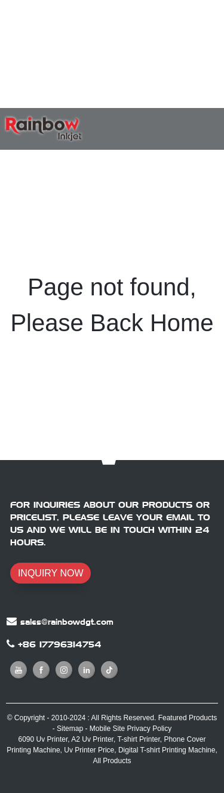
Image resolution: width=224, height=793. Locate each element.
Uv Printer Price (89, 750)
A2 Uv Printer (92, 739)
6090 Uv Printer (43, 739)
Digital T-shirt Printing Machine (167, 750)
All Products (112, 761)
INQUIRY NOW (51, 573)
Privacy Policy (149, 728)
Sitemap (70, 728)
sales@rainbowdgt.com (66, 622)
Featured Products (187, 718)
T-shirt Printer (138, 739)
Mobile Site (107, 728)
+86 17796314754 (60, 644)
